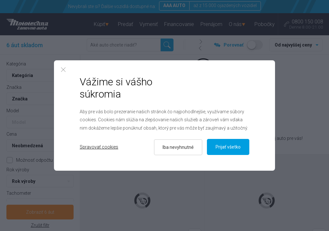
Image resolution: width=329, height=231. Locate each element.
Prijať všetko (228, 147)
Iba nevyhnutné (177, 147)
